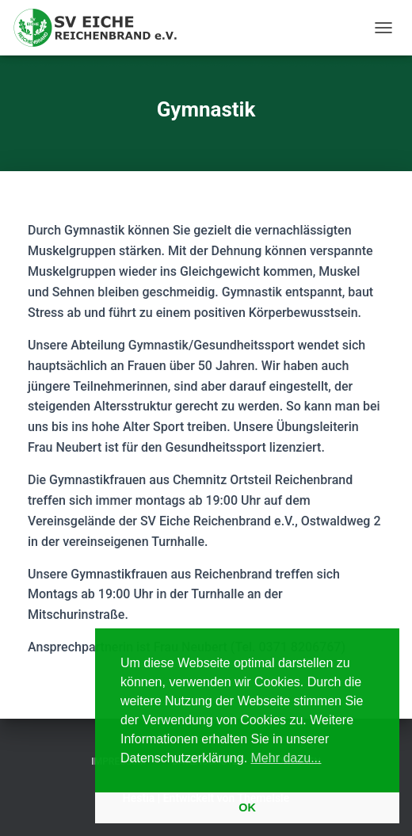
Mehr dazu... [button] (286, 758)
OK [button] (247, 807)
